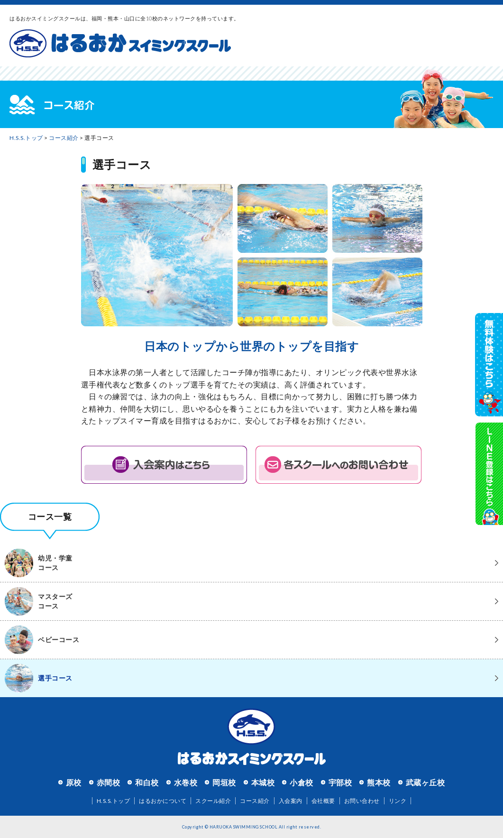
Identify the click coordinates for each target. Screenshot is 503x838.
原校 (74, 782)
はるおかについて (162, 800)
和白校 (147, 782)
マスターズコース (39, 601)
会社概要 (323, 800)
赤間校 (108, 782)
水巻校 (186, 782)
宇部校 (340, 782)
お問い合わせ (362, 800)
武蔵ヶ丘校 (425, 782)
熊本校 (379, 782)
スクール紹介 (213, 800)
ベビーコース (42, 640)
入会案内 (290, 800)
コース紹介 (64, 137)
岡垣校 (224, 782)
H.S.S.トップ (26, 137)
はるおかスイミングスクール (120, 43)
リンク (398, 800)
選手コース (39, 678)
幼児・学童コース (39, 563)
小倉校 (301, 782)
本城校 (263, 782)
